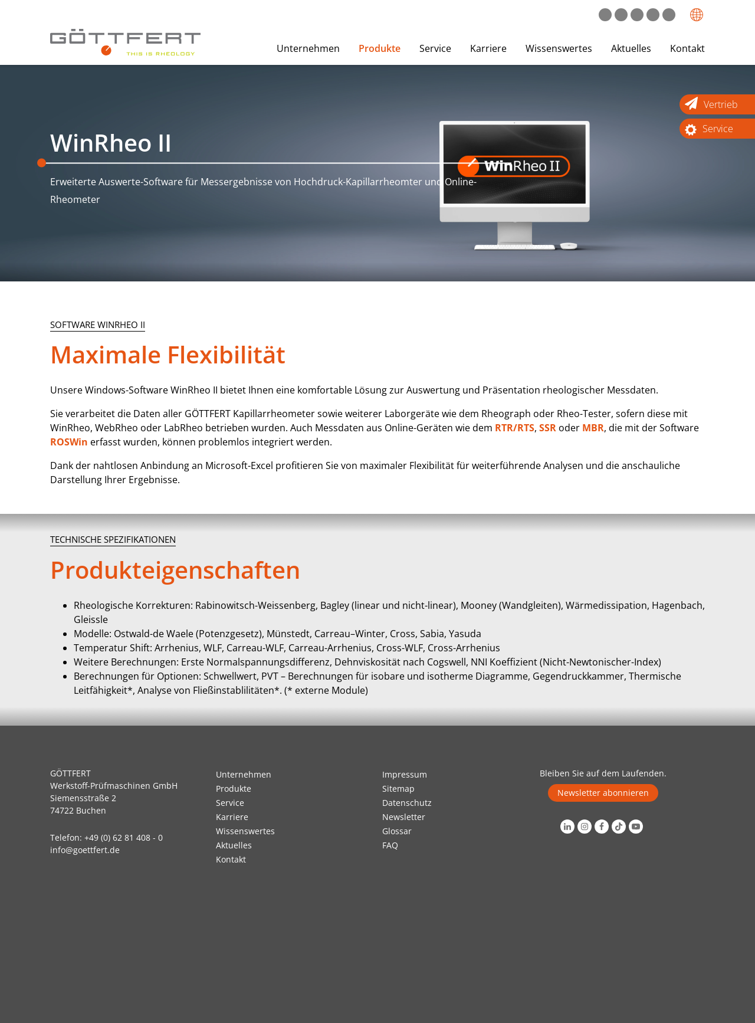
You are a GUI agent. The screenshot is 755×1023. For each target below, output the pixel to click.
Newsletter (403, 816)
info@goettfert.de (85, 849)
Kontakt (687, 48)
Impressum (404, 774)
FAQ (390, 845)
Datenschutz (407, 802)
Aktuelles (631, 48)
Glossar (397, 831)
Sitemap (398, 788)
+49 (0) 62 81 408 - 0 (123, 837)
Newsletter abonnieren (603, 792)
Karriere (488, 48)
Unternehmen (308, 48)
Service (435, 48)
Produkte (380, 48)
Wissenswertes (559, 48)
